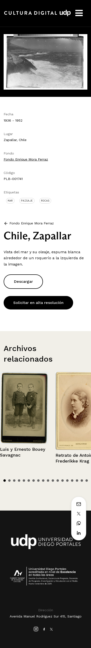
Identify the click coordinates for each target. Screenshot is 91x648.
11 (53, 480)
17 (82, 480)
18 (86, 480)
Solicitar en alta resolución (38, 302)
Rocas (45, 200)
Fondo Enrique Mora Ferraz (26, 159)
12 (57, 480)
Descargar (23, 281)
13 (62, 480)
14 (67, 480)
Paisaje (27, 200)
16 (77, 480)
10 (48, 480)
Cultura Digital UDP (37, 16)
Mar (10, 200)
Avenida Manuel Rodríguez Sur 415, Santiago (46, 616)
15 (72, 480)
